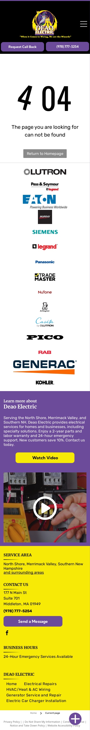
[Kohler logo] (44, 382)
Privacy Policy (12, 721)
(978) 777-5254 (18, 611)
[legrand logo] (44, 247)
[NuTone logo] (44, 292)
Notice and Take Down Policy (27, 725)
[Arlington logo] (44, 307)
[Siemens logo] (44, 232)
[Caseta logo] (44, 322)
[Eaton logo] (44, 202)
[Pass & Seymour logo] (44, 187)
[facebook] (7, 633)
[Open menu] (83, 23)
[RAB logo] (44, 352)
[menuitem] (11, 684)
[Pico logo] (44, 337)
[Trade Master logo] (44, 277)
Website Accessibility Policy (64, 725)
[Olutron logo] (44, 172)
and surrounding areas (24, 572)
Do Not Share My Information (42, 721)
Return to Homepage (45, 153)
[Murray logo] (44, 217)
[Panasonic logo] (44, 262)
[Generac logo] (44, 367)
